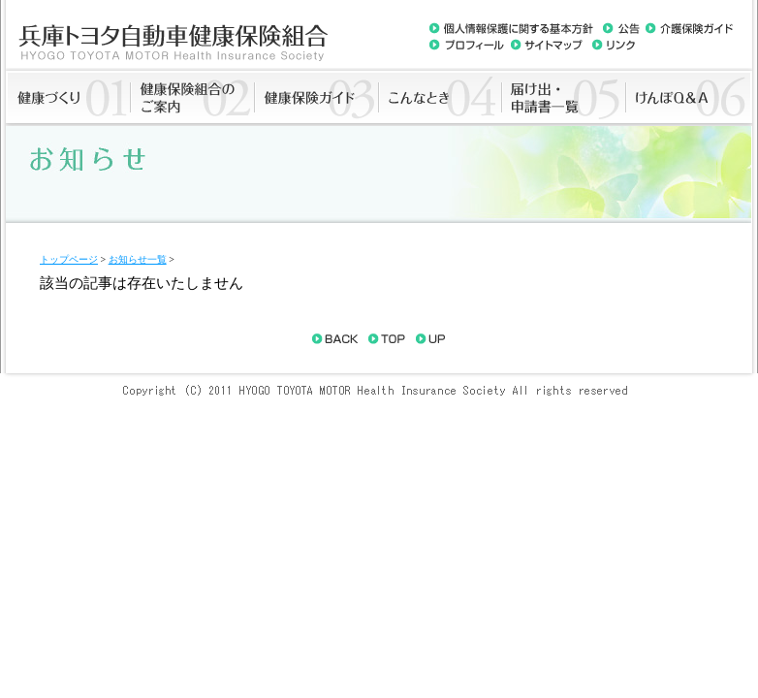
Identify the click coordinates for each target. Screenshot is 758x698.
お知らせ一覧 (138, 259)
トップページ (69, 259)
